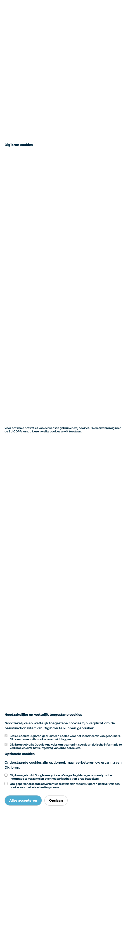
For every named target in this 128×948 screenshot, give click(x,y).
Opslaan (56, 800)
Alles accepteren (23, 800)
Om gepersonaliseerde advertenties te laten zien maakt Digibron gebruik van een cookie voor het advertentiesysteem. (65, 785)
